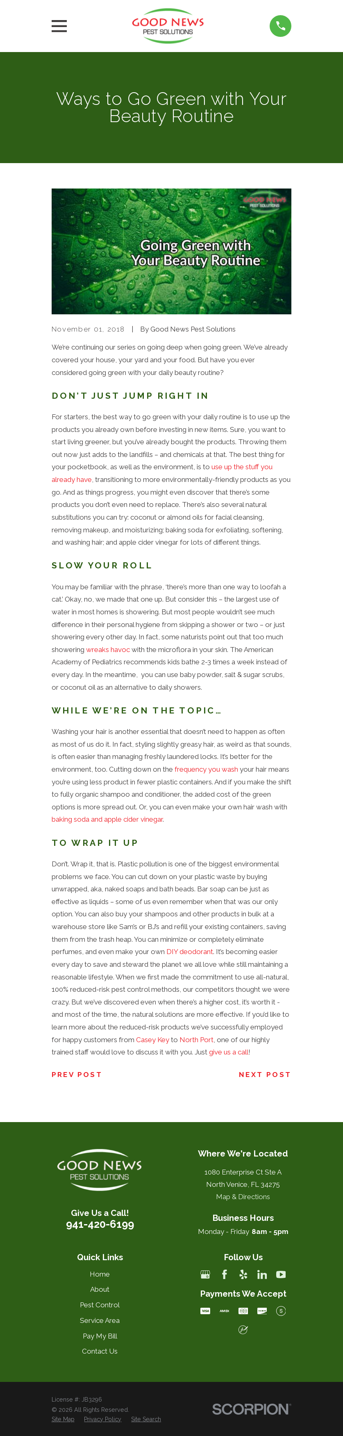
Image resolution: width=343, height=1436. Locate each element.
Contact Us (100, 1351)
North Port (196, 1040)
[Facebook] (224, 1274)
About (99, 1289)
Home (100, 1274)
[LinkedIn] (262, 1274)
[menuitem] (63, 1420)
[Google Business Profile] (205, 1274)
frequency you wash (206, 769)
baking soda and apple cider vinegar (107, 819)
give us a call (228, 1052)
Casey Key (152, 1040)
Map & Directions (243, 1197)
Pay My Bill (100, 1336)
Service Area (100, 1320)
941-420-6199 (100, 1224)
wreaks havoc (108, 649)
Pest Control (100, 1305)
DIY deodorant (189, 951)
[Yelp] (243, 1274)
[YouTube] (281, 1274)
